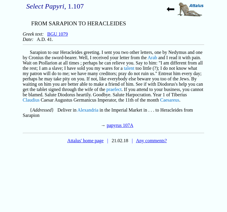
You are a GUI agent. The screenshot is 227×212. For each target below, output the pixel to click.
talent (129, 68)
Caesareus (169, 99)
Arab (152, 57)
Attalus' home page (85, 140)
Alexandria (87, 109)
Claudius (31, 99)
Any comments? (151, 140)
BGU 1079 (57, 34)
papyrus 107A (120, 125)
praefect (114, 89)
